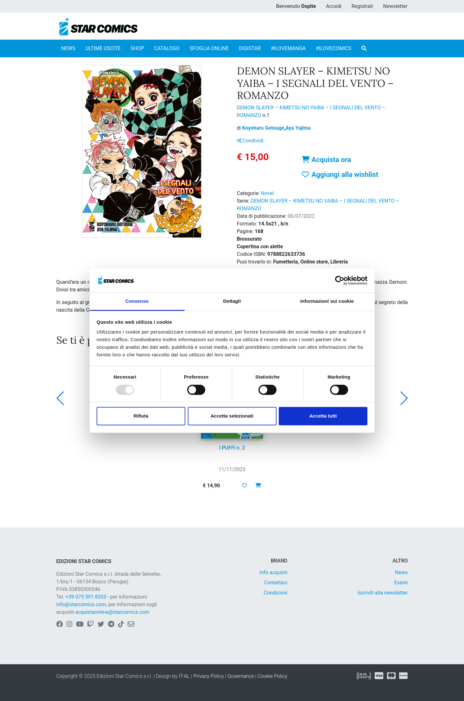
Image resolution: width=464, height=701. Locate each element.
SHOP (137, 48)
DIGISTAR (250, 48)
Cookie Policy (272, 676)
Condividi (250, 141)
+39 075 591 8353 (86, 597)
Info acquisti (273, 572)
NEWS (68, 48)
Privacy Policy (208, 676)
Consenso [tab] (137, 301)
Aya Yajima (298, 128)
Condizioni (276, 593)
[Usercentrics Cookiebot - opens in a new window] (339, 280)
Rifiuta (141, 416)
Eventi (401, 583)
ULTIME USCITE (103, 48)
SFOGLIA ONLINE (209, 48)
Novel (267, 193)
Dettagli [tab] (232, 301)
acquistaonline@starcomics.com (112, 612)
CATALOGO (167, 48)
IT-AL (184, 676)
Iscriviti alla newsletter (383, 593)
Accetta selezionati (232, 416)
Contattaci (276, 583)
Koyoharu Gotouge (263, 128)
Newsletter (395, 6)
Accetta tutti (323, 416)
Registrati (362, 6)
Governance (240, 676)
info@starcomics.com (81, 604)
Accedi (333, 6)
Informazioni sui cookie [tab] (327, 301)
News (401, 572)
